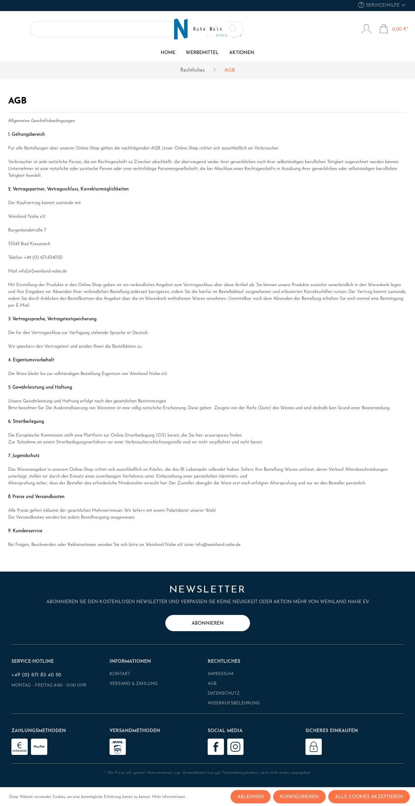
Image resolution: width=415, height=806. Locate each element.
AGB (212, 684)
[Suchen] (85, 29)
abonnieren (208, 623)
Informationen (130, 661)
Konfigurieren (299, 797)
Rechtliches (224, 661)
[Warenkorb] (393, 29)
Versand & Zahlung (134, 684)
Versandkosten (194, 773)
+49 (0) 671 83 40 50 (36, 675)
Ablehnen (250, 797)
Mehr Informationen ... (170, 797)
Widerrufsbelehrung (234, 703)
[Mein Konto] (366, 29)
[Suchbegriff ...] (52, 29)
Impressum (220, 674)
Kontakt (120, 674)
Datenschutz (224, 693)
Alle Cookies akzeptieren (369, 797)
